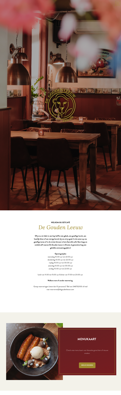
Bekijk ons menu (87, 303)
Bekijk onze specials (29, 379)
